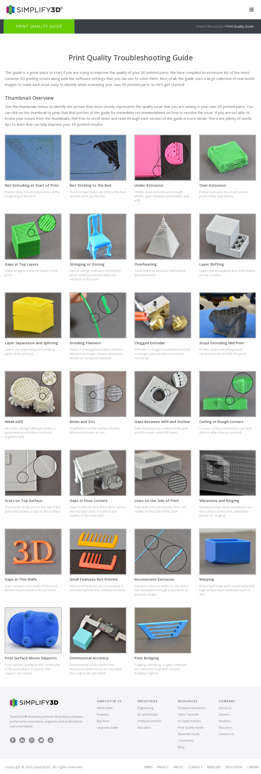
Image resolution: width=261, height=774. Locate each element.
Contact (195, 767)
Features (103, 714)
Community (186, 741)
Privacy (163, 767)
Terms (148, 767)
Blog (181, 747)
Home (200, 26)
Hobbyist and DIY (149, 721)
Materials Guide (189, 734)
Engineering (145, 708)
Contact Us (226, 734)
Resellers (225, 721)
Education (144, 727)
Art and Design (147, 714)
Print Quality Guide (191, 727)
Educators (225, 727)
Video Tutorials (188, 714)
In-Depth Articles (189, 721)
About (178, 767)
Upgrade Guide (107, 727)
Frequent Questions (191, 708)
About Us (225, 708)
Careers (224, 714)
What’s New (104, 708)
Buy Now (103, 721)
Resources (216, 26)
